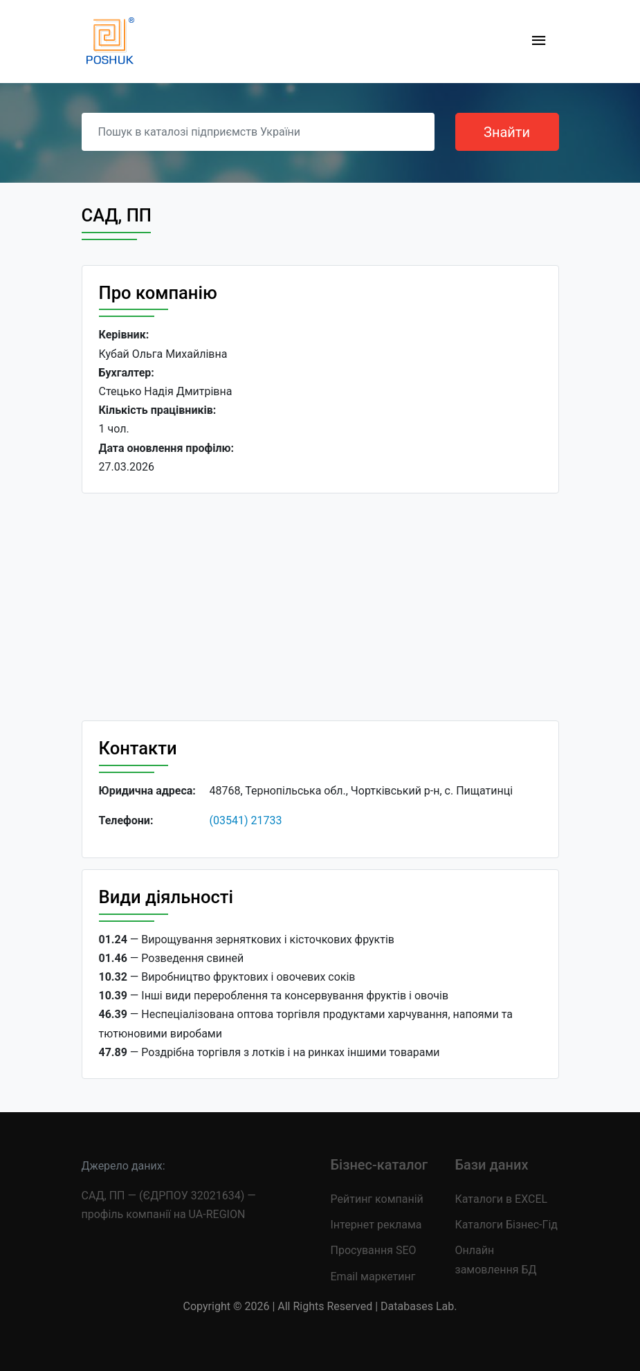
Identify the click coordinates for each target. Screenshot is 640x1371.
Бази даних (492, 1164)
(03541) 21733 (246, 820)
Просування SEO (374, 1250)
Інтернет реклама (376, 1224)
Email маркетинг (373, 1276)
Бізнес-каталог (379, 1164)
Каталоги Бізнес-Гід (506, 1224)
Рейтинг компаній (377, 1199)
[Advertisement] (320, 607)
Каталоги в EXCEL (501, 1199)
